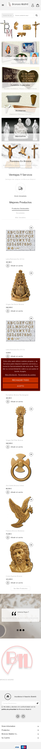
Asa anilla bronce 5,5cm (15, 485)
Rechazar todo (20, 380)
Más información (11, 375)
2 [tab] (20, 630)
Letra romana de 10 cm (15, 259)
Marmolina (20, 136)
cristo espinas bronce (14, 576)
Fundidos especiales (20, 85)
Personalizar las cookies (27, 375)
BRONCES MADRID (7, 680)
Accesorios (20, 110)
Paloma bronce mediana (15, 531)
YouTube (23, 716)
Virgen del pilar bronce (14, 440)
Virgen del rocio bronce (15, 304)
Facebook (17, 716)
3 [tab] (23, 630)
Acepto (20, 386)
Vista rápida (31, 228)
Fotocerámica (20, 59)
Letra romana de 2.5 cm (15, 350)
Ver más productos (21, 588)
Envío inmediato (21, 196)
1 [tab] (17, 630)
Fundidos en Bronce (20, 161)
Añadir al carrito (17, 266)
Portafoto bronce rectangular (17, 395)
